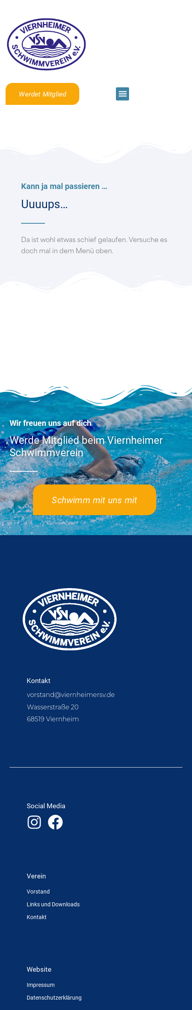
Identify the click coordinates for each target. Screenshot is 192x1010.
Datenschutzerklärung (54, 997)
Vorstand (38, 891)
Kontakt (37, 917)
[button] (122, 93)
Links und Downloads (53, 904)
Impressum (41, 984)
